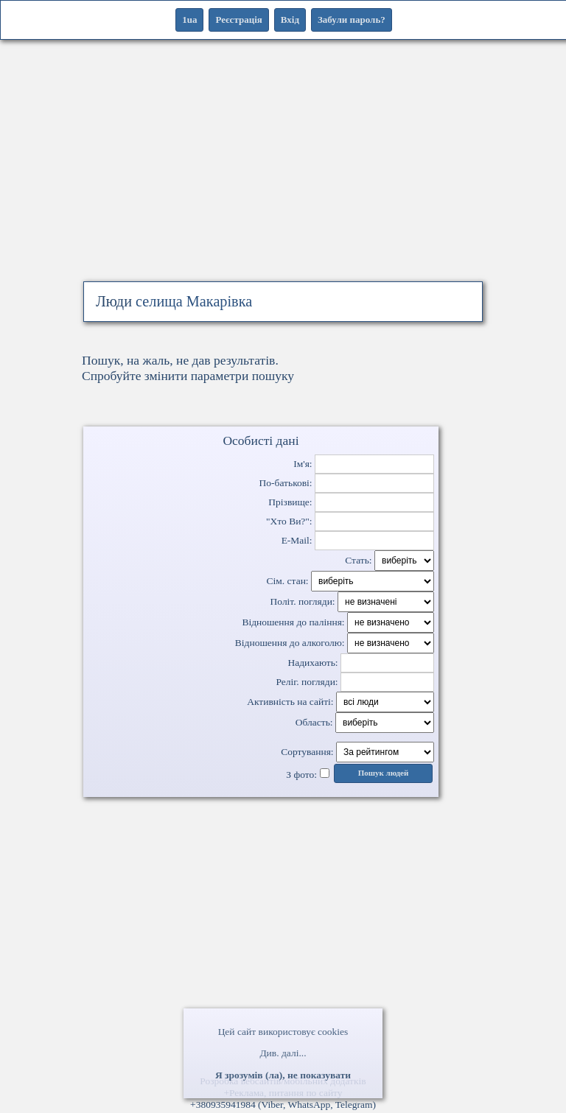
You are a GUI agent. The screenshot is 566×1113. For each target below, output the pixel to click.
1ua (189, 19)
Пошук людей (383, 773)
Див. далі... (282, 1052)
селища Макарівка (194, 301)
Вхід (290, 19)
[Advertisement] (283, 177)
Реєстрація (238, 19)
